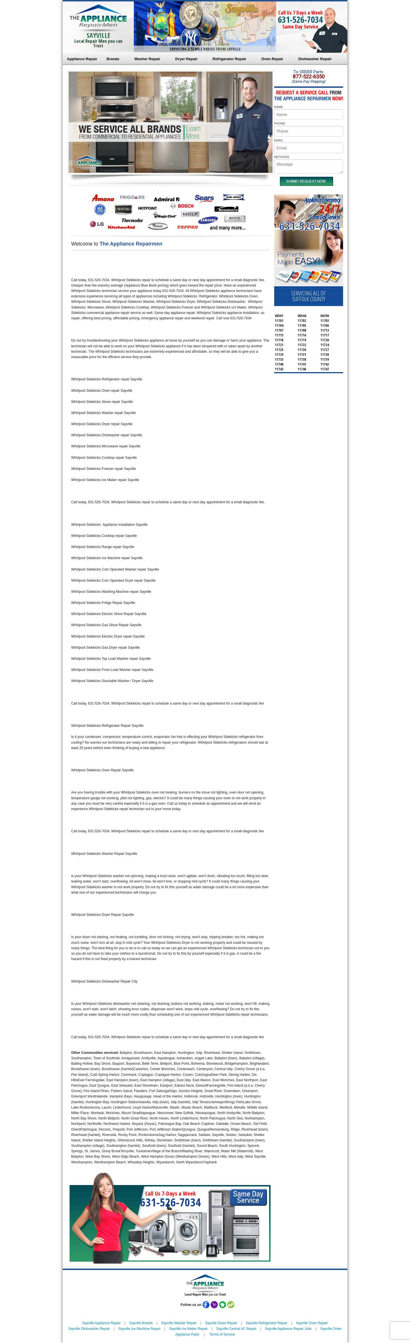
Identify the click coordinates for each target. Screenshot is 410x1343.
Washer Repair (147, 59)
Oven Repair (272, 59)
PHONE (279, 123)
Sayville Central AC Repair (236, 1329)
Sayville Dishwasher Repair (89, 1329)
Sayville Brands (141, 1323)
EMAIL (279, 140)
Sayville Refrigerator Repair (267, 1323)
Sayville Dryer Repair (221, 1323)
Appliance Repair (82, 59)
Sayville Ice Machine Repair (139, 1329)
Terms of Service (222, 1334)
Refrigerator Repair (229, 59)
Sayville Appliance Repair (101, 1323)
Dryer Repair (186, 59)
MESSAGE (282, 157)
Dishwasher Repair (315, 59)
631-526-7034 (300, 19)
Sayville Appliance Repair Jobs (288, 1329)
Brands (112, 59)
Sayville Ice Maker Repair (188, 1329)
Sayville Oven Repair (312, 1323)
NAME (278, 107)
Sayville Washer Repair (178, 1323)
